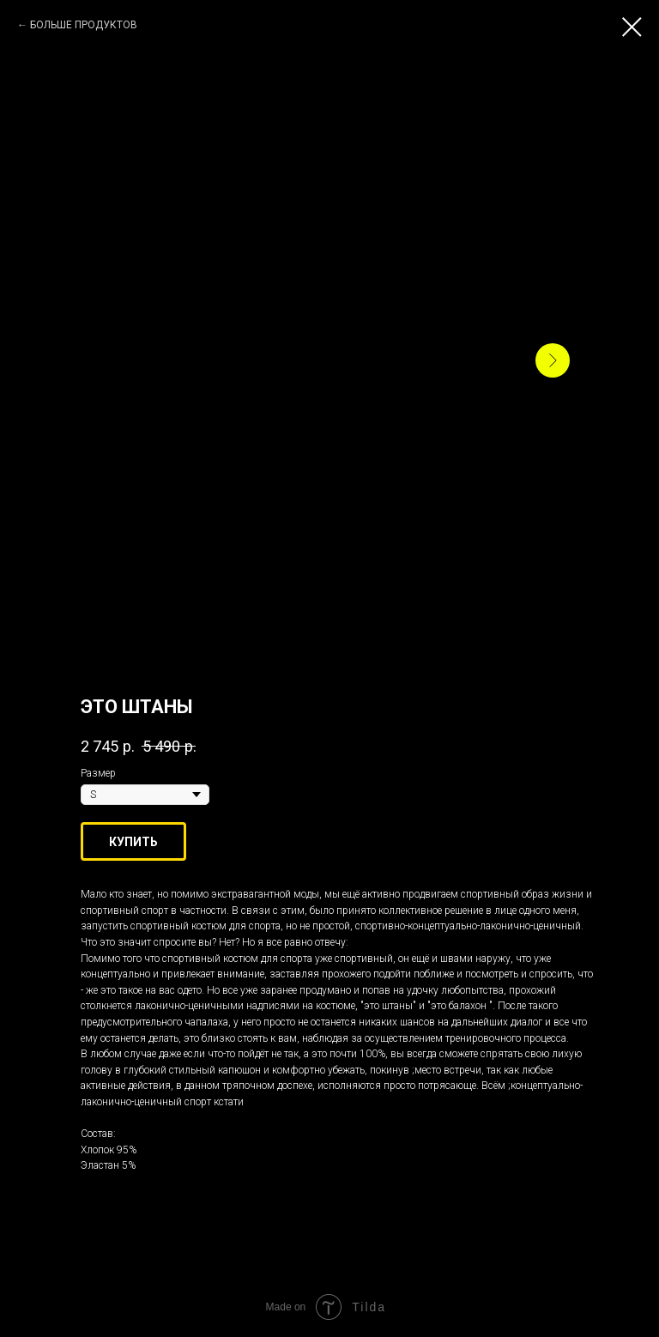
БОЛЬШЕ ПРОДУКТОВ (83, 25)
